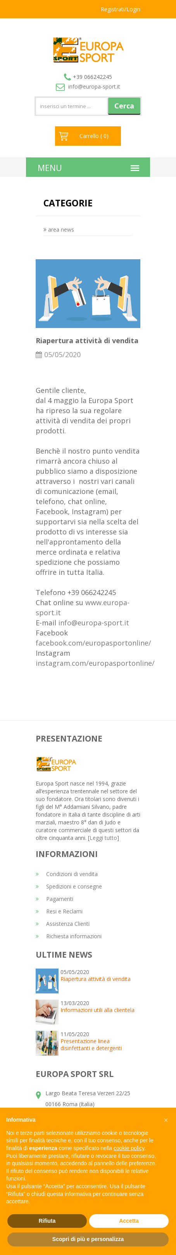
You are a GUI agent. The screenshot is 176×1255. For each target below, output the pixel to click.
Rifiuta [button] (47, 1221)
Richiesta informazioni (69, 936)
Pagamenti (54, 898)
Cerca (124, 105)
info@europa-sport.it (93, 622)
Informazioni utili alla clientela (97, 1010)
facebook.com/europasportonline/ (93, 643)
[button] (166, 1120)
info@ (88, 86)
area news (58, 229)
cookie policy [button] (129, 1148)
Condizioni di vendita (67, 874)
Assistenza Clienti (63, 923)
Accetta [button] (129, 1221)
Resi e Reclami (59, 911)
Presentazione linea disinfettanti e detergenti (91, 1044)
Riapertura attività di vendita (95, 979)
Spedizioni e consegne (69, 886)
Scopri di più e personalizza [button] (88, 1239)
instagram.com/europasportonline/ (95, 663)
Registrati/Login (120, 9)
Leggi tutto (103, 837)
